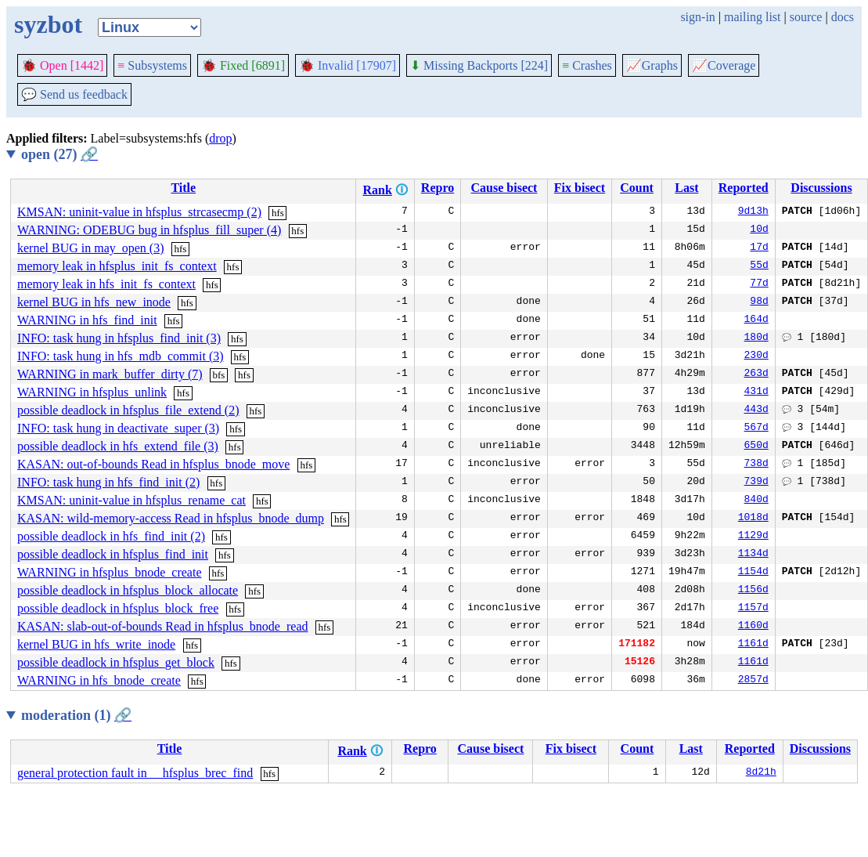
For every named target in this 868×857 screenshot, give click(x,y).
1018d (753, 519)
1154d (753, 573)
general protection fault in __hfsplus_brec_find (135, 772)
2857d (753, 681)
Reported (744, 187)
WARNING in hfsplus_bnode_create (109, 572)
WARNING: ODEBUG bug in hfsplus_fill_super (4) (149, 230)
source (806, 17)
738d (756, 464)
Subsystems (152, 65)
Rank (376, 190)
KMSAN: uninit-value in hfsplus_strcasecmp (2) (139, 212)
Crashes (587, 65)
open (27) (59, 154)
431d (756, 392)
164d (756, 320)
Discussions (821, 187)
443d (756, 410)
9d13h (753, 212)
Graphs (652, 65)
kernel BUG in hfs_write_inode (96, 644)
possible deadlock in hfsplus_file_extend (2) (128, 410)
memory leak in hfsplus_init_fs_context (117, 266)
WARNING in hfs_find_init (87, 320)
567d (756, 428)
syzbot (48, 24)
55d (759, 266)
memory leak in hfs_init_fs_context (106, 284)
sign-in (697, 17)
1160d (753, 627)
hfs (278, 213)
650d (756, 446)
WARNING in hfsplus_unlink (92, 392)
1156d (753, 591)
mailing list (752, 17)
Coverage (723, 65)
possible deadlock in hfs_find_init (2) (111, 536)
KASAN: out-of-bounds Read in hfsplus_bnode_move (153, 464)
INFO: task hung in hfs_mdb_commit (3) (120, 356)
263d (756, 374)
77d (759, 284)
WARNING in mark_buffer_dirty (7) (110, 374)
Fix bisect (579, 187)
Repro (437, 187)
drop (220, 138)
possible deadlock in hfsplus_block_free (117, 608)
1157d (753, 609)
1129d (753, 537)
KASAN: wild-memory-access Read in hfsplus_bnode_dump (170, 518)
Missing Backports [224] (479, 65)
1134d (753, 555)
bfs (219, 375)
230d (756, 356)
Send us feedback (74, 94)
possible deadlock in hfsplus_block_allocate (127, 590)
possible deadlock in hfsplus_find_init (112, 554)
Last (686, 187)
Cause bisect (504, 187)
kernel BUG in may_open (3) (90, 248)
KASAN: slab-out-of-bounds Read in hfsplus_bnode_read (162, 626)
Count (637, 187)
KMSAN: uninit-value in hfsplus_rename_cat (131, 500)
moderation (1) (76, 715)
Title (183, 187)
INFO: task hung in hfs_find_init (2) (108, 482)
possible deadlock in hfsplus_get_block (115, 662)
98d (759, 302)
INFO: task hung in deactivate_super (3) (118, 428)
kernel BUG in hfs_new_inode (94, 302)
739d (756, 483)
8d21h (761, 773)
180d (756, 338)
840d (756, 501)
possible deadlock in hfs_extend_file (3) (117, 446)
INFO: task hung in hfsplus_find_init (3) (119, 338)
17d (759, 248)
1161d (753, 645)
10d (759, 230)
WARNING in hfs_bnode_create (99, 680)
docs (842, 17)
